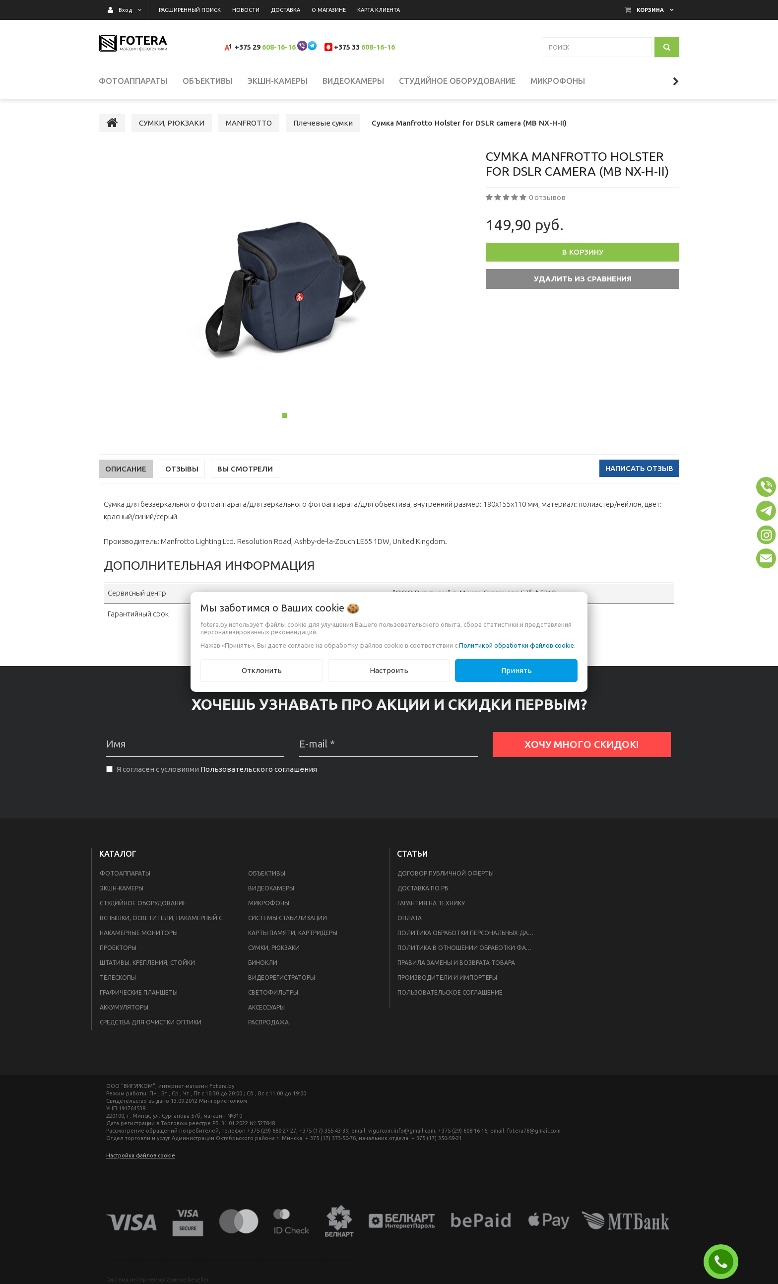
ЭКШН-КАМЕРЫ (121, 888)
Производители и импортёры (447, 977)
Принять (516, 670)
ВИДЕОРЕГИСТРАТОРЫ (281, 977)
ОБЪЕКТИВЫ (266, 873)
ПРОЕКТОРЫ (118, 948)
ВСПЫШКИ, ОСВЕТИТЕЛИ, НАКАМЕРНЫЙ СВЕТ (167, 918)
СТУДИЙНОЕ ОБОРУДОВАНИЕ (143, 903)
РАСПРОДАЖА (268, 1022)
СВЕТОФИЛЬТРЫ (273, 992)
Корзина (650, 10)
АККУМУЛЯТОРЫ (124, 1007)
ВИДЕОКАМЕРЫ (271, 888)
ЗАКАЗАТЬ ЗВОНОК (725, 1261)
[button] (766, 487)
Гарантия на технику (431, 903)
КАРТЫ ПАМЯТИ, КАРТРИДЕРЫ (292, 933)
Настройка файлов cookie (140, 1155)
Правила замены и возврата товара (456, 962)
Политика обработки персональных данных (469, 933)
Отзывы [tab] (181, 469)
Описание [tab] (125, 469)
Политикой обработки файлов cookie (516, 645)
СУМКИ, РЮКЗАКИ (274, 948)
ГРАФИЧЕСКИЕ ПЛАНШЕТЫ (139, 992)
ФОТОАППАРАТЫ (125, 873)
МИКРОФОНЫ (268, 903)
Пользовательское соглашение (450, 992)
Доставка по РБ (422, 888)
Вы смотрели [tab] (245, 469)
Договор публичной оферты (445, 873)
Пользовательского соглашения (258, 769)
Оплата (409, 918)
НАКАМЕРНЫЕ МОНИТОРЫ (139, 933)
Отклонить (262, 670)
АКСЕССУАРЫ (266, 1007)
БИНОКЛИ (262, 962)
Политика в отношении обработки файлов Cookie (469, 948)
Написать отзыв (639, 468)
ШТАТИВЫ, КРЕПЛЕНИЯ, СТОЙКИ (147, 962)
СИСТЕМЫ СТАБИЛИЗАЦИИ (287, 918)
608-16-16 (279, 47)
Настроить (389, 670)
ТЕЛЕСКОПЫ (118, 977)
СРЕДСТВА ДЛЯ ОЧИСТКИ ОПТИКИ (150, 1022)
